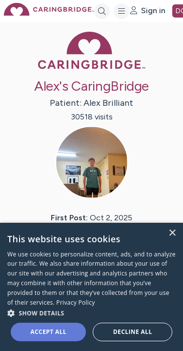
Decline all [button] (132, 332)
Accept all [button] (48, 332)
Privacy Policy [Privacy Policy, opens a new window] (75, 302)
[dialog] (91, 287)
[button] (91, 312)
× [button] (172, 233)
